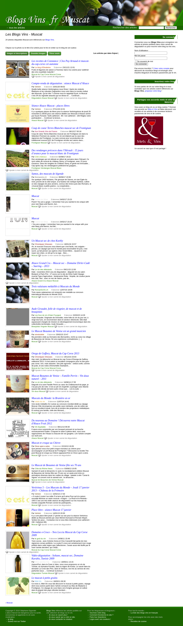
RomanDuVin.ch (41, 290)
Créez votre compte (161, 68)
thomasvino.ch (41, 177)
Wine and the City (42, 562)
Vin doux (35, 391)
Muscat (53, 74)
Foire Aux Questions (98, 617)
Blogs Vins (49, 40)
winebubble (39, 334)
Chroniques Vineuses (43, 244)
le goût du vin (40, 538)
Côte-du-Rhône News (43, 468)
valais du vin (40, 401)
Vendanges (45, 168)
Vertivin (38, 87)
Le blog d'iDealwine (43, 67)
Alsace (44, 98)
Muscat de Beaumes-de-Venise (44, 480)
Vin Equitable (40, 427)
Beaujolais (35, 326)
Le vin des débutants (43, 269)
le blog (10, 619)
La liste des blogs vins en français (144, 613)
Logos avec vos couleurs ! (100, 619)
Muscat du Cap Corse (40, 74)
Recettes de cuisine (139, 621)
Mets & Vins (153, 109)
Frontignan (35, 143)
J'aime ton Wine (41, 199)
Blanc (59, 168)
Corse (58, 74)
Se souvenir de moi (145, 61)
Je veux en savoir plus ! (58, 615)
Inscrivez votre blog (97, 613)
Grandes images (38, 53)
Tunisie (45, 573)
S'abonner (58, 67)
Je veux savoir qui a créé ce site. (62, 617)
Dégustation (36, 98)
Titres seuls (54, 53)
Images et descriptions (17, 53)
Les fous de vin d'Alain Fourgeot (48, 315)
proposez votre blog (153, 91)
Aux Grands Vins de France (46, 131)
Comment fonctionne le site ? (101, 615)
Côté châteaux (41, 157)
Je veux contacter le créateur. (61, 619)
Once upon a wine (42, 446)
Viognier (43, 326)
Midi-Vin (38, 581)
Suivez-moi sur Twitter (17, 621)
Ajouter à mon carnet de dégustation (49, 76)
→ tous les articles (15, 27)
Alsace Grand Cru (38, 281)
